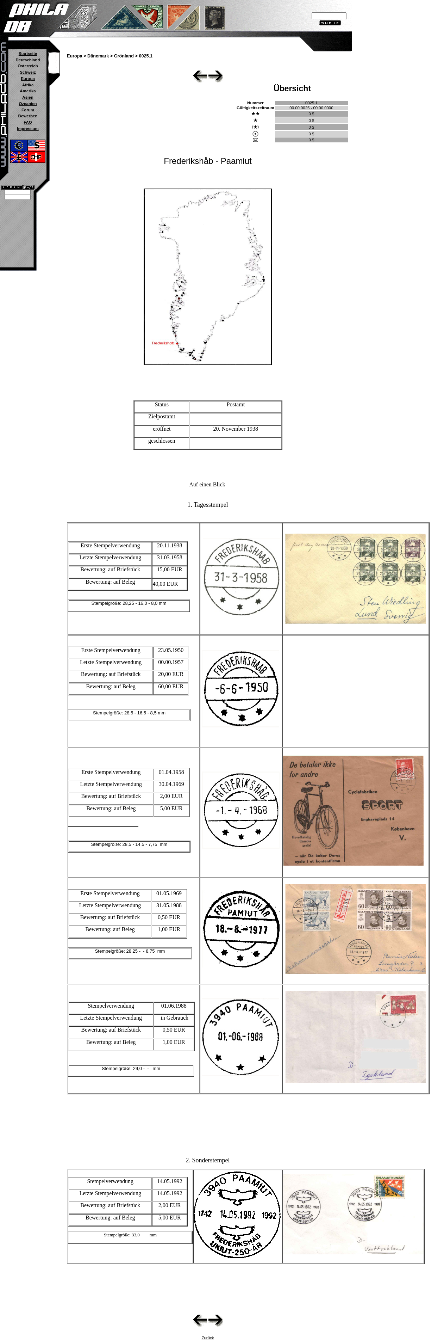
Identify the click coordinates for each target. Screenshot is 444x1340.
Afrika (28, 85)
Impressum (27, 129)
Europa (28, 78)
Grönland (124, 56)
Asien (27, 97)
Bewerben (27, 116)
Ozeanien (28, 104)
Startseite (28, 53)
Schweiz (28, 72)
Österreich (28, 66)
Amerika (28, 91)
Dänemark (98, 56)
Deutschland (27, 60)
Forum (27, 110)
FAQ (28, 122)
